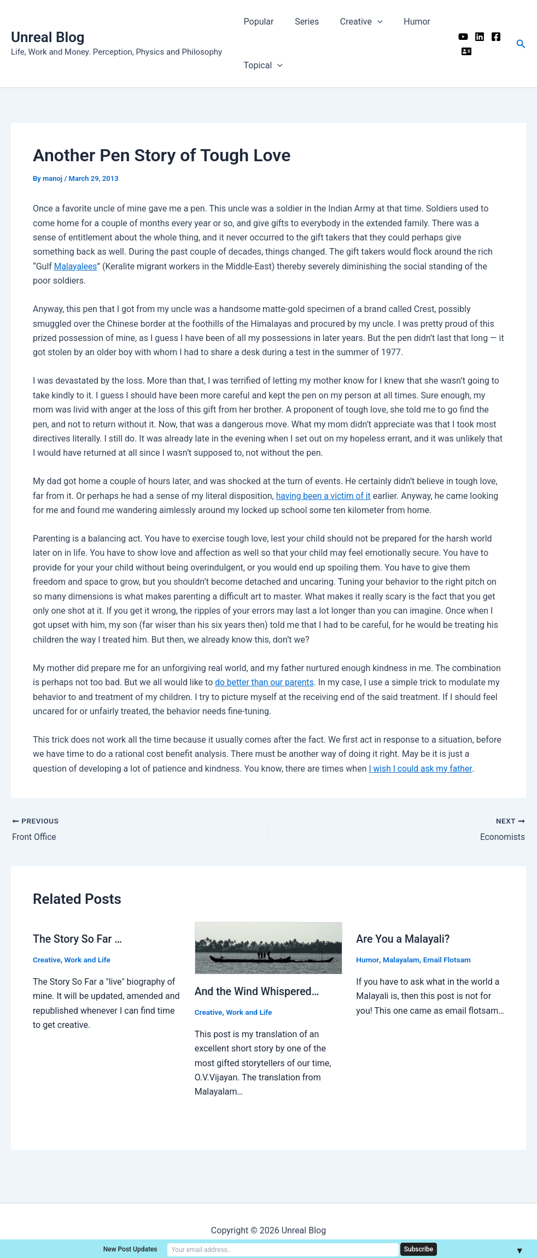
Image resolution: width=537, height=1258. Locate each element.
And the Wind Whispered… (258, 991)
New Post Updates (180, 1249)
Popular (257, 21)
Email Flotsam (448, 959)
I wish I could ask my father (421, 768)
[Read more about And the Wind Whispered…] (268, 948)
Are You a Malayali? (404, 938)
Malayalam (402, 959)
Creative (352, 22)
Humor (404, 21)
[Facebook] (493, 37)
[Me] (464, 51)
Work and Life (88, 959)
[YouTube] (460, 37)
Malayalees (76, 266)
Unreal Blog (48, 37)
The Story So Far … (78, 938)
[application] (368, 22)
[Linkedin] (477, 37)
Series (301, 21)
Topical (261, 65)
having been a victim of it (324, 496)
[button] (521, 44)
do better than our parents (265, 682)
